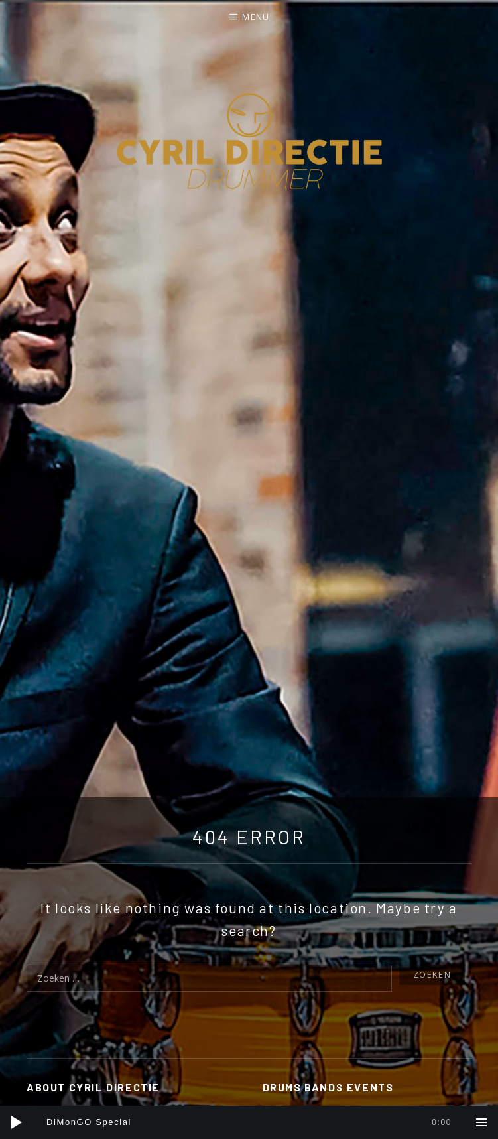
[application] (249, 1122)
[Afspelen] (16, 1122)
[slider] (249, 1122)
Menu (255, 17)
